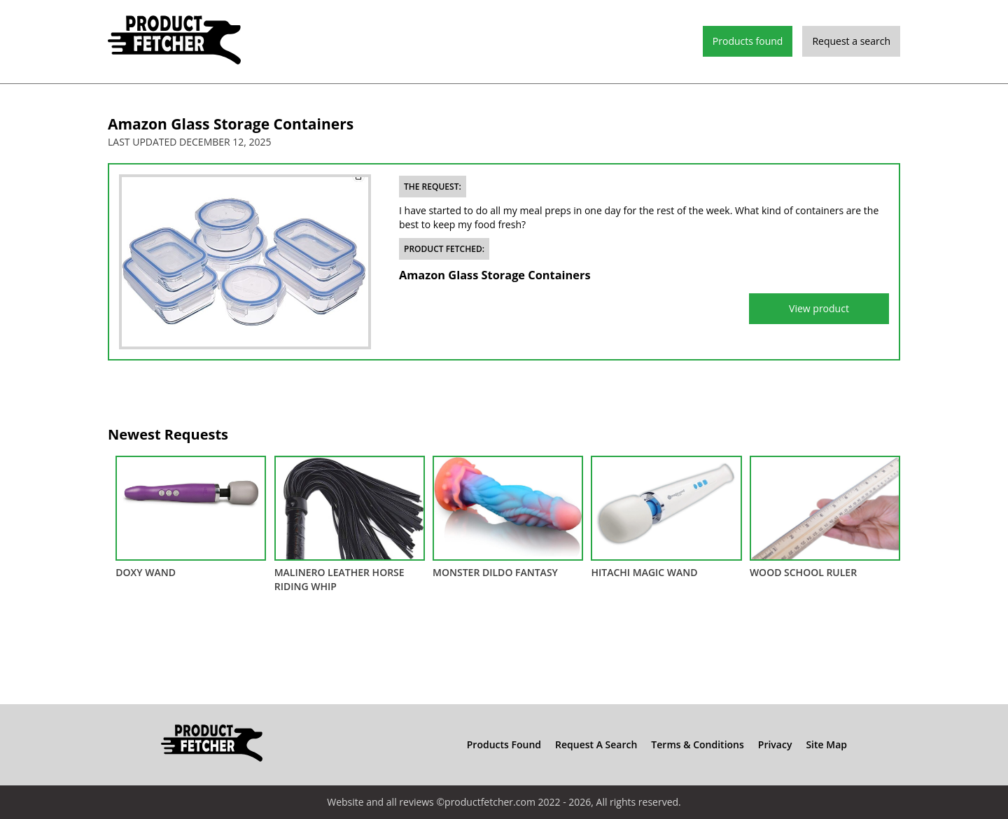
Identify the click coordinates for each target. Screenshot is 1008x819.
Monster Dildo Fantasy (508, 517)
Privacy (775, 744)
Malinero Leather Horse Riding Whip (349, 524)
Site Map (826, 744)
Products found (748, 41)
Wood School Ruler (825, 517)
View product (819, 308)
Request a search (851, 41)
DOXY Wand (190, 517)
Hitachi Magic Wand (666, 517)
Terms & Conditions (697, 744)
